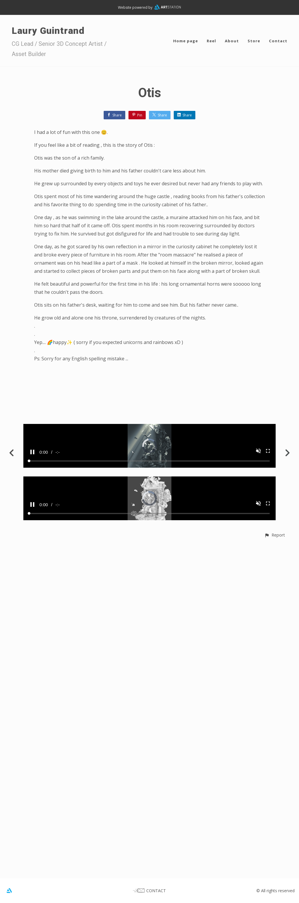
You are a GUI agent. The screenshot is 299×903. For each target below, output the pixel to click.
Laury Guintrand (48, 30)
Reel (211, 40)
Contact (278, 40)
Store (254, 40)
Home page (185, 40)
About (232, 40)
